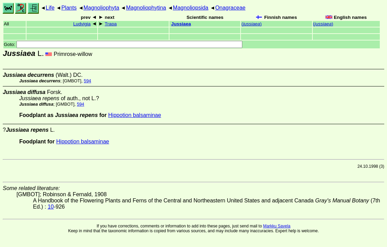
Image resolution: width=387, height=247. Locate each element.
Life (50, 8)
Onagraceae (230, 8)
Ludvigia (82, 23)
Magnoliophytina (146, 8)
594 (87, 80)
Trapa (111, 23)
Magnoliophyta (101, 8)
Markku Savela (276, 226)
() (251, 23)
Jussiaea (181, 23)
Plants (68, 8)
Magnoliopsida (190, 8)
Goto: (123, 44)
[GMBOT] (72, 80)
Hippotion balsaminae (134, 115)
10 (51, 207)
